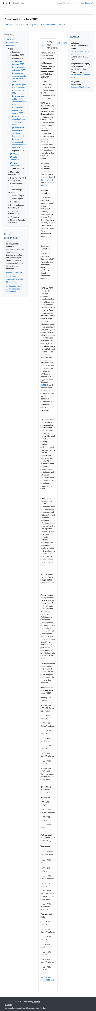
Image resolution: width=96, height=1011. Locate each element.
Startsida (8, 25)
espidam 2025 (36, 25)
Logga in (88, 3)
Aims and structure (52, 45)
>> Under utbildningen (14, 273)
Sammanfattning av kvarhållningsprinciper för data (25, 1008)
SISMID (43, 385)
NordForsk (44, 180)
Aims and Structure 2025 (55, 25)
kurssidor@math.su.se (80, 87)
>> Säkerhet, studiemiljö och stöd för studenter (14, 279)
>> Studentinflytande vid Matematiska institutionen (14, 289)
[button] (42, 45)
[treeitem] (15, 131)
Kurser (17, 25)
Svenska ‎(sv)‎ (18, 3)
